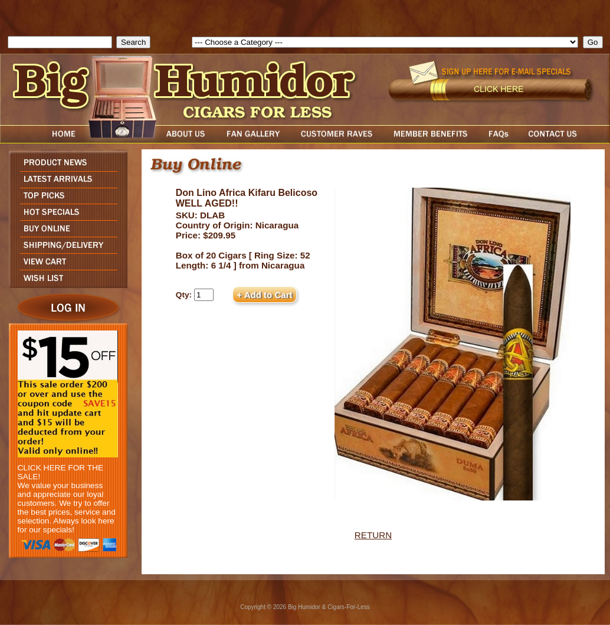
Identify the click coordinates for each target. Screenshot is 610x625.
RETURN (373, 535)
